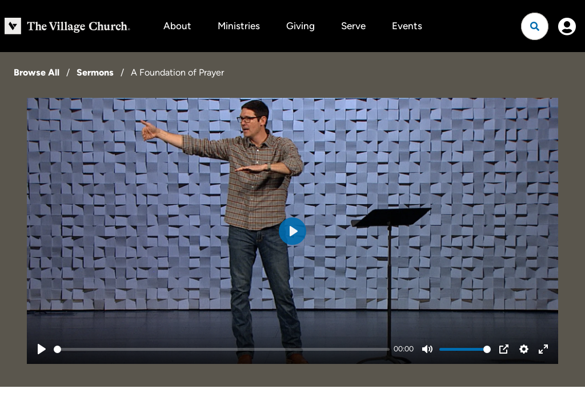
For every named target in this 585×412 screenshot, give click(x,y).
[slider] (222, 349)
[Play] (42, 349)
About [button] (177, 25)
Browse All (36, 72)
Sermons (95, 72)
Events (407, 25)
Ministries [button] (239, 25)
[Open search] (534, 26)
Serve (353, 25)
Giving (300, 25)
